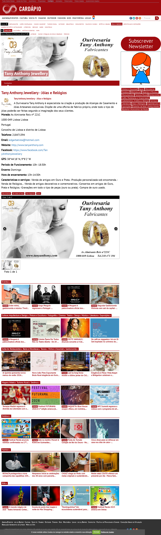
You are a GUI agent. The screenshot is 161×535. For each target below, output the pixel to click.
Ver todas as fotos (18, 193)
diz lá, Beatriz (19, 522)
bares (41, 27)
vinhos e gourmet (40, 24)
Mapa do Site (30, 525)
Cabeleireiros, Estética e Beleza (135, 101)
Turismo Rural (23, 382)
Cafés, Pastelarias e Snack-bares (135, 98)
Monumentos (127, 95)
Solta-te (33, 18)
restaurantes (13, 24)
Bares (141, 89)
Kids (69, 18)
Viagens (42, 18)
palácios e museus (91, 24)
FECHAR (96, 532)
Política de (107, 532)
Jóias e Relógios (139, 103)
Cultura (24, 18)
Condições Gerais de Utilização (131, 522)
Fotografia (53, 315)
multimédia (17, 30)
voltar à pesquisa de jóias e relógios (50, 34)
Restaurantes (16, 349)
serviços (35, 27)
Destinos (35, 382)
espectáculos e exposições (132, 24)
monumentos (79, 24)
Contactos (8, 83)
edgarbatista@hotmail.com (24, 140)
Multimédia (78, 18)
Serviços (153, 101)
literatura (27, 27)
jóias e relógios (117, 24)
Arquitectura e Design (19, 315)
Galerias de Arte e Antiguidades (146, 106)
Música (85, 315)
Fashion (62, 18)
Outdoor (51, 18)
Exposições (105, 315)
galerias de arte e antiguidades (11, 27)
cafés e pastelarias (26, 24)
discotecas (48, 27)
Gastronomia (72, 349)
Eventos (6, 282)
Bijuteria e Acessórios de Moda (135, 109)
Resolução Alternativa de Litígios (13, 525)
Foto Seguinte (30, 193)
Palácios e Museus (150, 92)
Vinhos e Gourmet (56, 349)
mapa (37, 30)
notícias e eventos (28, 30)
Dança (77, 315)
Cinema (62, 315)
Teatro (70, 315)
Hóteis (12, 382)
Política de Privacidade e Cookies (107, 522)
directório (8, 30)
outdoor (62, 24)
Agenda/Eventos (10, 18)
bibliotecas (70, 24)
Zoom (38, 193)
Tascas (44, 349)
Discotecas (150, 89)
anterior (33, 34)
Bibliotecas (135, 92)
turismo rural (52, 24)
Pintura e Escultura (38, 315)
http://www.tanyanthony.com (27, 145)
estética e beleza (104, 24)
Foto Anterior (6, 193)
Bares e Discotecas (31, 349)
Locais (88, 18)
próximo (66, 34)
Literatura (94, 315)
